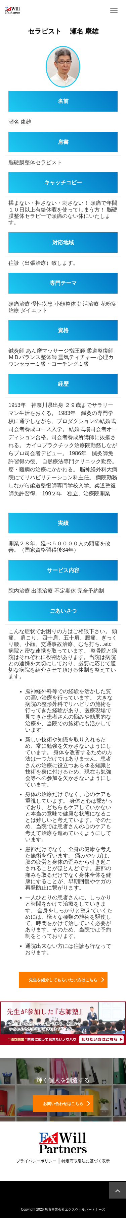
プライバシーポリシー (36, 1161)
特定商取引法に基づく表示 (85, 1161)
